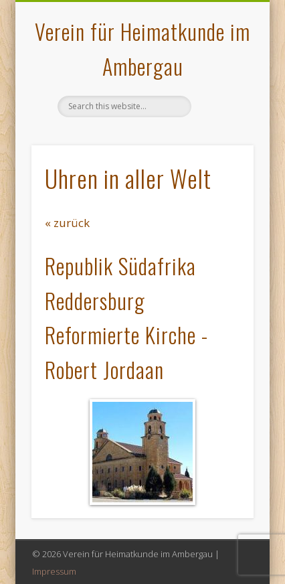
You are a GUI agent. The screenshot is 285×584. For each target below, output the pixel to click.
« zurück (67, 222)
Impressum (54, 571)
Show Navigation (220, 120)
